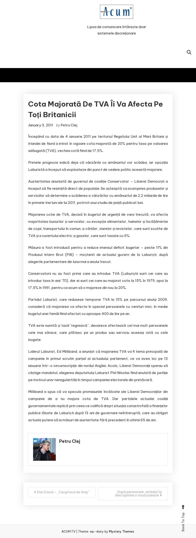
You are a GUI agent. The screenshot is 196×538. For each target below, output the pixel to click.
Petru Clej (69, 125)
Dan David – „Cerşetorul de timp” (63, 492)
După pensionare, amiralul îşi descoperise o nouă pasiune (138, 493)
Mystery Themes (121, 531)
